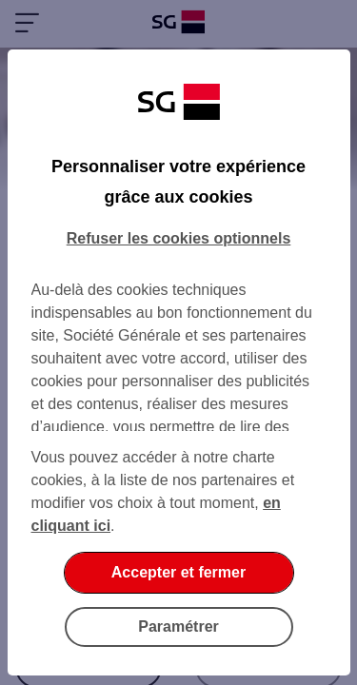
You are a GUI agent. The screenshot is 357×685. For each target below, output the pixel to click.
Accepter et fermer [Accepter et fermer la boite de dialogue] (178, 572)
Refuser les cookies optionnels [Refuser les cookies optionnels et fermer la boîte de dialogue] (179, 238)
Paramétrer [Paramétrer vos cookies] (178, 626)
